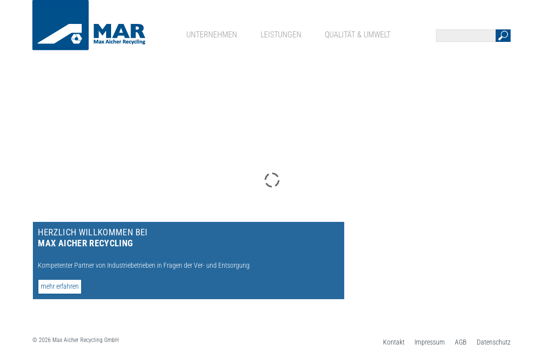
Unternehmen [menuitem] (211, 34)
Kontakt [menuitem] (394, 342)
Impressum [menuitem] (429, 342)
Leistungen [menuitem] (281, 34)
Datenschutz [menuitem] (494, 342)
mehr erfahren (60, 286)
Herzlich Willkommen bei (92, 237)
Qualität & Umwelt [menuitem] (358, 34)
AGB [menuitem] (461, 342)
